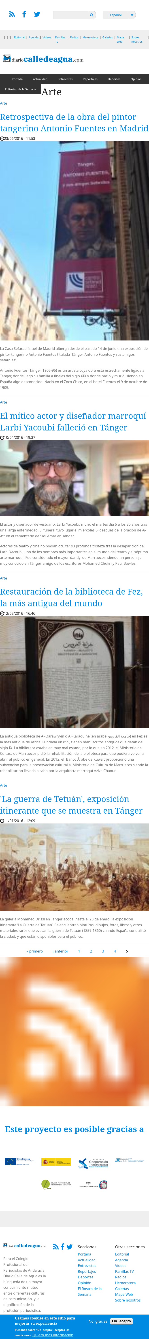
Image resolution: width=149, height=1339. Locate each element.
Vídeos (47, 37)
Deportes (114, 79)
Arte (3, 103)
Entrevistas (65, 79)
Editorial (19, 37)
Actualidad (40, 79)
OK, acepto (121, 1323)
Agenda (33, 37)
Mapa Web (124, 1294)
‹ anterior (60, 951)
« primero (34, 951)
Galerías (107, 37)
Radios (74, 37)
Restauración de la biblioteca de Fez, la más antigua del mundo (71, 597)
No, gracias (98, 1322)
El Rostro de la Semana (20, 89)
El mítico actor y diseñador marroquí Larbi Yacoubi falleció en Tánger (73, 421)
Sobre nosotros (127, 1300)
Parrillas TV (124, 1271)
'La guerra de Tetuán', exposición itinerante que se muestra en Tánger (71, 804)
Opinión (136, 79)
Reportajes (90, 79)
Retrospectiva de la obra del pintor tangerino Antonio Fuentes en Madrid (74, 122)
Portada (17, 79)
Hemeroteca (90, 37)
